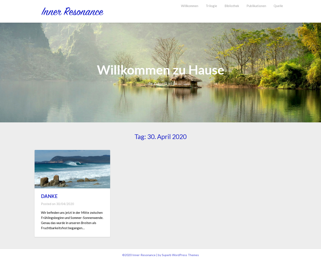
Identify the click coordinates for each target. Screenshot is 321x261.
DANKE (49, 196)
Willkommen (189, 6)
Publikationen (256, 6)
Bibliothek (232, 6)
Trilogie (211, 6)
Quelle (278, 6)
